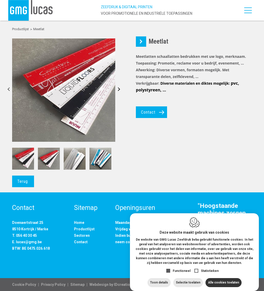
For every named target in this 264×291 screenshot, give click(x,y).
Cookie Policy (24, 284)
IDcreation (110, 284)
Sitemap (77, 284)
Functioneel (182, 266)
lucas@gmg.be (29, 242)
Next (117, 90)
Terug (22, 181)
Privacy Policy (53, 284)
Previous (10, 90)
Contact (148, 112)
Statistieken (210, 266)
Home (79, 223)
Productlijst (84, 229)
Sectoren (82, 235)
